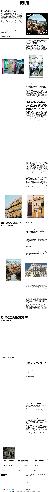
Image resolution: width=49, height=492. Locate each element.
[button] (2, 67)
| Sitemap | (9, 489)
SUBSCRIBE (28, 489)
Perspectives (4, 36)
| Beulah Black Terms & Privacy (18, 489)
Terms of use (12, 489)
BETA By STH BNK (9, 36)
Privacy (7, 489)
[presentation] (32, 486)
